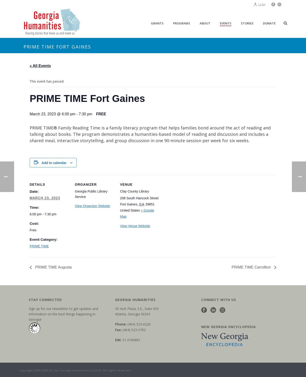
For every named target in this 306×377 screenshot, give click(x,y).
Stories (247, 23)
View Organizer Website (92, 206)
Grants (157, 23)
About (205, 23)
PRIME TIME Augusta (53, 267)
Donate (269, 23)
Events (225, 23)
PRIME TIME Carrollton (252, 267)
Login (260, 4)
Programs (181, 23)
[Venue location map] (190, 207)
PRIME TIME (39, 246)
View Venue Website (135, 226)
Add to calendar (54, 163)
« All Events (40, 66)
